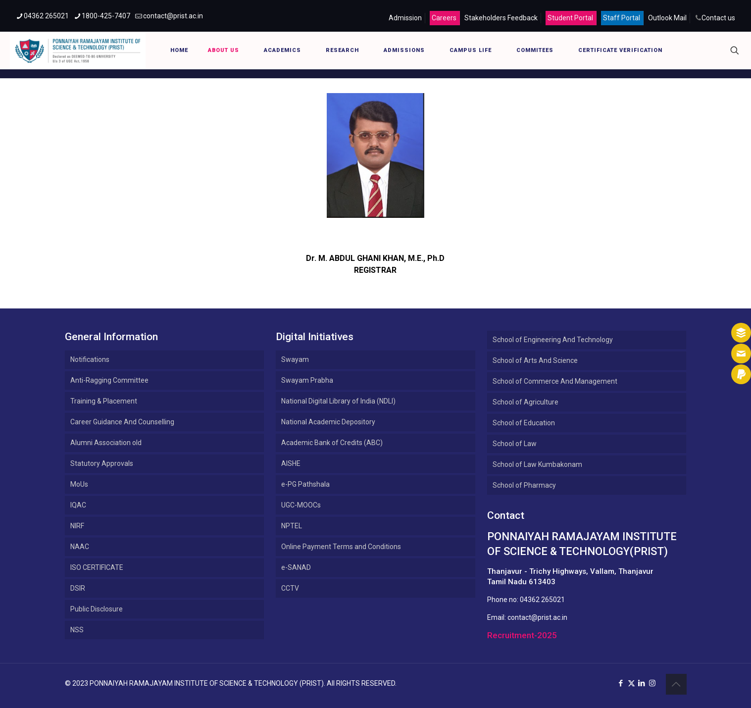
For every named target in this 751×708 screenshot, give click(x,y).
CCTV (290, 588)
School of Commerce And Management (555, 381)
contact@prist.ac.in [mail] (173, 16)
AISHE (290, 463)
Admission (405, 18)
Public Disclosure (96, 609)
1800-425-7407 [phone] (106, 16)
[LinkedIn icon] (642, 683)
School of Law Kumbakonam (537, 464)
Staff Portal (621, 18)
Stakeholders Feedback (501, 18)
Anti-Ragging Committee (109, 380)
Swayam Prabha (307, 380)
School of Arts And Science (535, 360)
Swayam (295, 359)
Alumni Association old (106, 443)
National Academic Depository (328, 422)
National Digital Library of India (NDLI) (338, 401)
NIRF (77, 526)
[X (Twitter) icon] (631, 683)
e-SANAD (296, 567)
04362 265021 (542, 600)
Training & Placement (103, 401)
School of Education (524, 423)
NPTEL (291, 526)
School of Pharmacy (524, 485)
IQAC (78, 505)
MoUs (79, 484)
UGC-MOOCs (301, 505)
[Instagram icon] (652, 683)
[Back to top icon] (676, 684)
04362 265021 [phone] (46, 16)
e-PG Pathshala (305, 484)
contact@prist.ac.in (537, 617)
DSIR (77, 588)
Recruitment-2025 (522, 635)
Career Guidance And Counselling (122, 422)
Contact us (718, 18)
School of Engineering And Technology (553, 340)
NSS (77, 630)
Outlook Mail (667, 18)
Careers (444, 18)
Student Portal (570, 18)
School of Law (515, 444)
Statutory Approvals (101, 463)
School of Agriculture (525, 402)
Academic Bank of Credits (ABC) (332, 443)
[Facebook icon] (621, 683)
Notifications (89, 359)
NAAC (79, 547)
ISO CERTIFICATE (96, 567)
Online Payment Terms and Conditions (341, 547)
